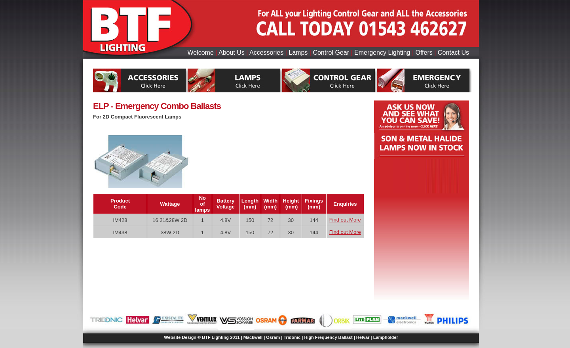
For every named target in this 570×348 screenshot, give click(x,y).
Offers (424, 52)
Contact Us (453, 52)
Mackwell (252, 337)
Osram (273, 337)
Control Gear (331, 52)
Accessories (266, 52)
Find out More (345, 220)
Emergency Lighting (382, 52)
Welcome (200, 52)
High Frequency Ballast (328, 337)
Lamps (298, 52)
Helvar (363, 337)
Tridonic (291, 337)
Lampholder (385, 337)
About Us (231, 52)
